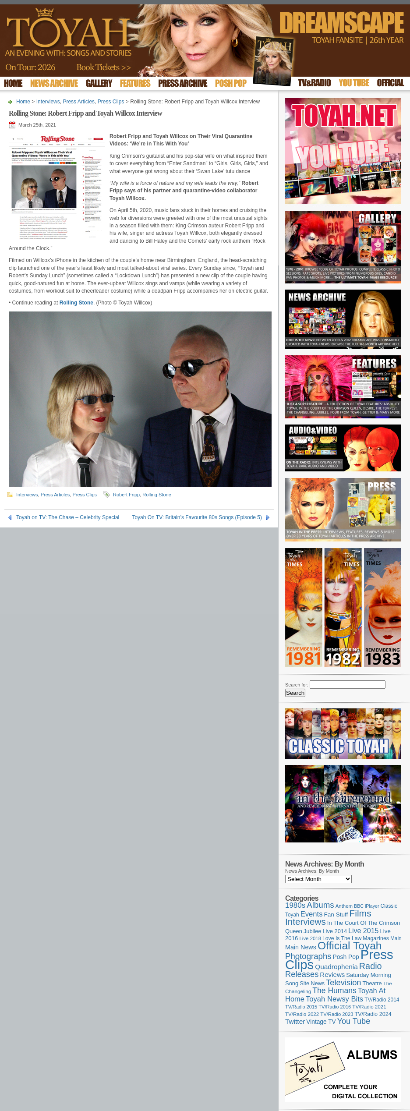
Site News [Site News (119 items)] (312, 983)
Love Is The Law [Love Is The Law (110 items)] (341, 938)
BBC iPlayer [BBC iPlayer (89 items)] (366, 906)
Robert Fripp (126, 494)
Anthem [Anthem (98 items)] (344, 906)
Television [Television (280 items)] (343, 982)
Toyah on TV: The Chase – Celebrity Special (67, 517)
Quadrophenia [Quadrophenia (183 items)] (336, 966)
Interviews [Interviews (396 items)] (305, 921)
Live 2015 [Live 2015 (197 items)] (363, 930)
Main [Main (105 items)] (396, 938)
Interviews (48, 102)
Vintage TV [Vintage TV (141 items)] (321, 1022)
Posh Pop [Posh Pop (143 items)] (346, 956)
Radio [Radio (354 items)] (370, 966)
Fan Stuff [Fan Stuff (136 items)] (336, 914)
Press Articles (79, 102)
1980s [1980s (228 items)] (295, 905)
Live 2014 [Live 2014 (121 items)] (335, 931)
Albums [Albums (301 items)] (320, 904)
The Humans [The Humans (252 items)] (334, 990)
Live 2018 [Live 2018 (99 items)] (311, 938)
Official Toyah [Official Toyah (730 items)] (350, 946)
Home (23, 102)
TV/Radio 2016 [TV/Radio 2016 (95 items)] (334, 1006)
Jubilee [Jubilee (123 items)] (313, 931)
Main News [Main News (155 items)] (300, 947)
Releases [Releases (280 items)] (301, 974)
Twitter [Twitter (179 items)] (295, 1021)
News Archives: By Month (312, 871)
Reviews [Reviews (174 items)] (332, 974)
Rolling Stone (156, 494)
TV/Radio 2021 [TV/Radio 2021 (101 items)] (369, 1006)
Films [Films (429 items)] (360, 913)
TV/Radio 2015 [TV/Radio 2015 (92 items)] (301, 1006)
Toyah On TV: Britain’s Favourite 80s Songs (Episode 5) (197, 517)
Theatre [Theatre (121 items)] (372, 983)
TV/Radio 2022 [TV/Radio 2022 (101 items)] (302, 1014)
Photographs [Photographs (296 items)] (308, 956)
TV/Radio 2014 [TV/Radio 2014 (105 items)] (381, 1000)
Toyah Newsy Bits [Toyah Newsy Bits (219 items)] (334, 999)
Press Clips (111, 102)
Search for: (296, 684)
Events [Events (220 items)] (311, 914)
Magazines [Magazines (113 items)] (376, 938)
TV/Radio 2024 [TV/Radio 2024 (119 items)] (372, 1014)
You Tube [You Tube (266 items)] (353, 1021)
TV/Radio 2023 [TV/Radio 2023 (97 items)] (336, 1014)
